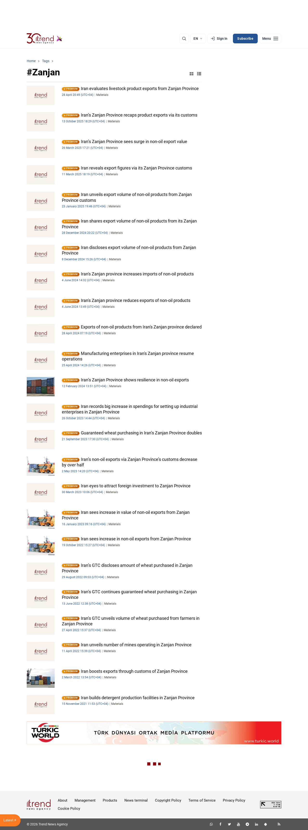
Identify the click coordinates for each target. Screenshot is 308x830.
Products (110, 800)
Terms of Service (202, 800)
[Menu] (270, 38)
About (62, 800)
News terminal (136, 800)
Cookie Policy (69, 808)
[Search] (184, 38)
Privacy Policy (234, 800)
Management (85, 800)
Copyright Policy (168, 800)
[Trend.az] (44, 38)
